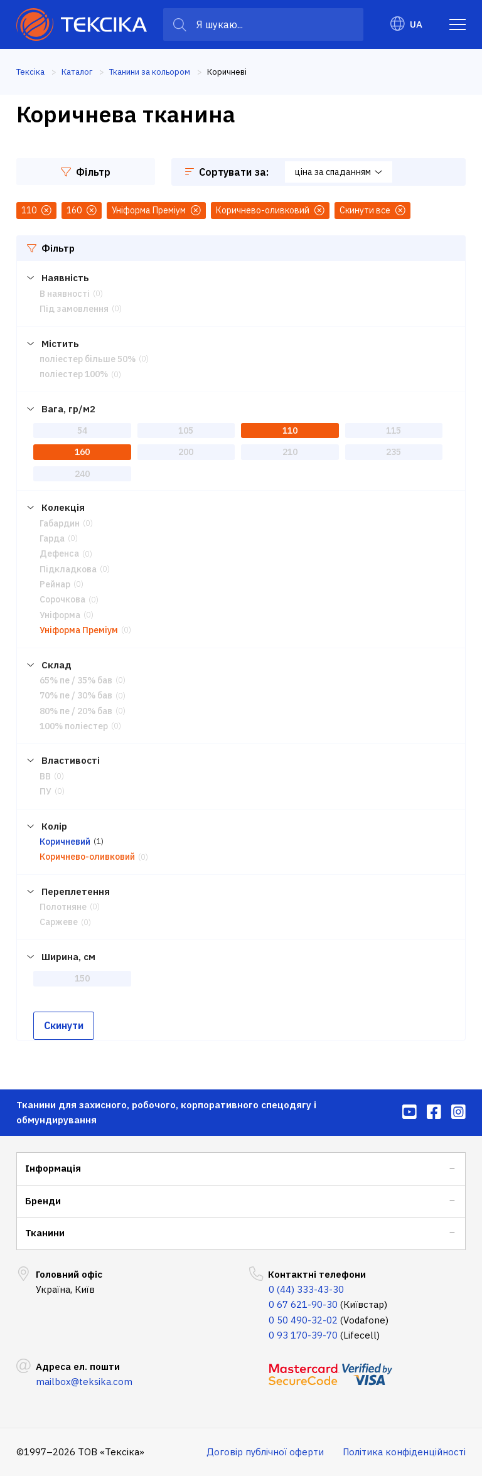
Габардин (60, 523)
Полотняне (63, 906)
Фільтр (85, 172)
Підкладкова (68, 569)
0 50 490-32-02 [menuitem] (303, 1320)
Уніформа (60, 615)
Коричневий (65, 841)
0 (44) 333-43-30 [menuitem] (306, 1289)
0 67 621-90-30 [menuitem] (303, 1304)
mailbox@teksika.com (84, 1382)
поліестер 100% (74, 374)
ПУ (45, 791)
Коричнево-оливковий (87, 856)
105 (185, 430)
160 (82, 451)
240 (82, 473)
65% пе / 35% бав (76, 680)
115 (393, 430)
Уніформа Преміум (79, 630)
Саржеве (59, 922)
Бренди (43, 1201)
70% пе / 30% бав (76, 695)
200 (185, 451)
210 (289, 451)
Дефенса (59, 553)
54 (82, 430)
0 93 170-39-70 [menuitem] (303, 1335)
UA (406, 24)
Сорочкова (62, 599)
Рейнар (55, 584)
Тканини (45, 1233)
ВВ (45, 776)
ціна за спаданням (338, 172)
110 (289, 430)
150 (82, 978)
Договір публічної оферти (265, 1452)
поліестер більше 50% (88, 359)
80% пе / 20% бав (76, 711)
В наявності (65, 293)
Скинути (63, 1025)
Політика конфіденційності (404, 1452)
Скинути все (372, 210)
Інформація (53, 1168)
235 (393, 451)
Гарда (52, 538)
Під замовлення (74, 308)
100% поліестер (74, 726)
